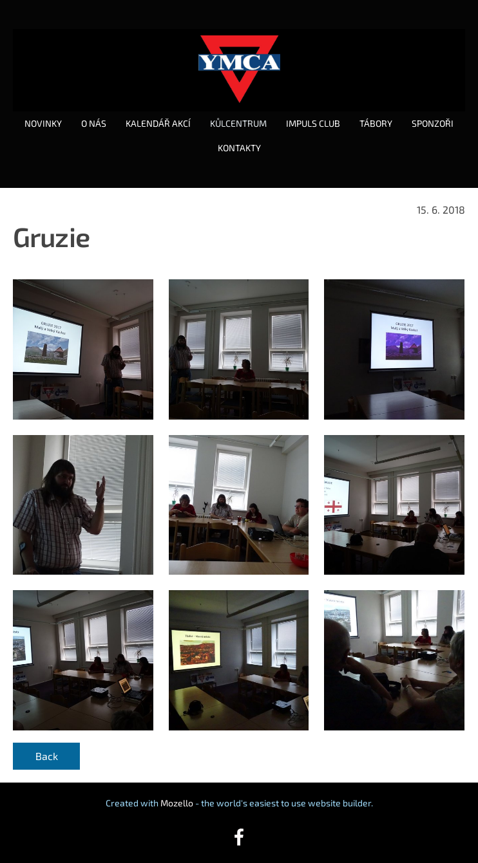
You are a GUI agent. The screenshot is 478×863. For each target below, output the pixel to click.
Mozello (176, 802)
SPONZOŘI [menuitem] (433, 123)
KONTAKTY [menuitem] (239, 147)
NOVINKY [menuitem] (43, 123)
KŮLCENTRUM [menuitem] (238, 123)
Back (46, 756)
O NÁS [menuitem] (93, 123)
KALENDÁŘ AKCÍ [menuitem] (158, 123)
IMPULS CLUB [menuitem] (313, 123)
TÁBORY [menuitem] (375, 123)
